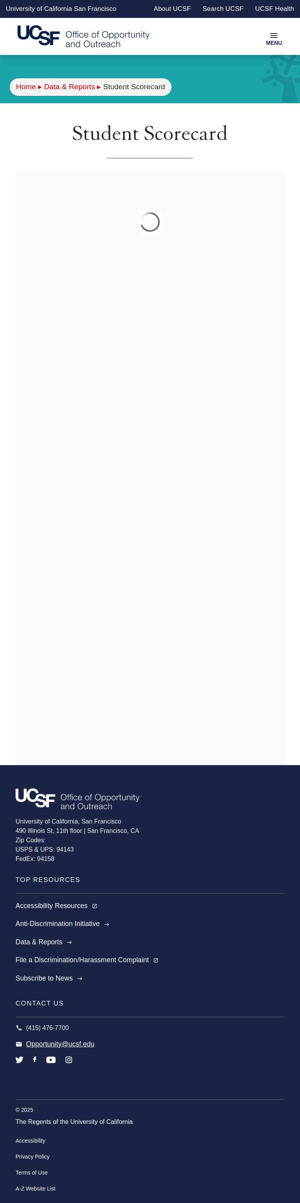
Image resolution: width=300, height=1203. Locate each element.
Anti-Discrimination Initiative (62, 924)
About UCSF (172, 8)
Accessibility (30, 1141)
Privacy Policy (32, 1157)
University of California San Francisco (61, 8)
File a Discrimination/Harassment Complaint (87, 960)
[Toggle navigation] (274, 38)
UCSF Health (274, 8)
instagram (68, 1065)
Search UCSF (223, 8)
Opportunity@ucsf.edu (60, 1044)
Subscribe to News (49, 978)
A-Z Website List (35, 1188)
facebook (35, 1065)
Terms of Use (32, 1172)
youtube (51, 1065)
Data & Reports (69, 87)
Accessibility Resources (56, 906)
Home (26, 87)
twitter (19, 1065)
